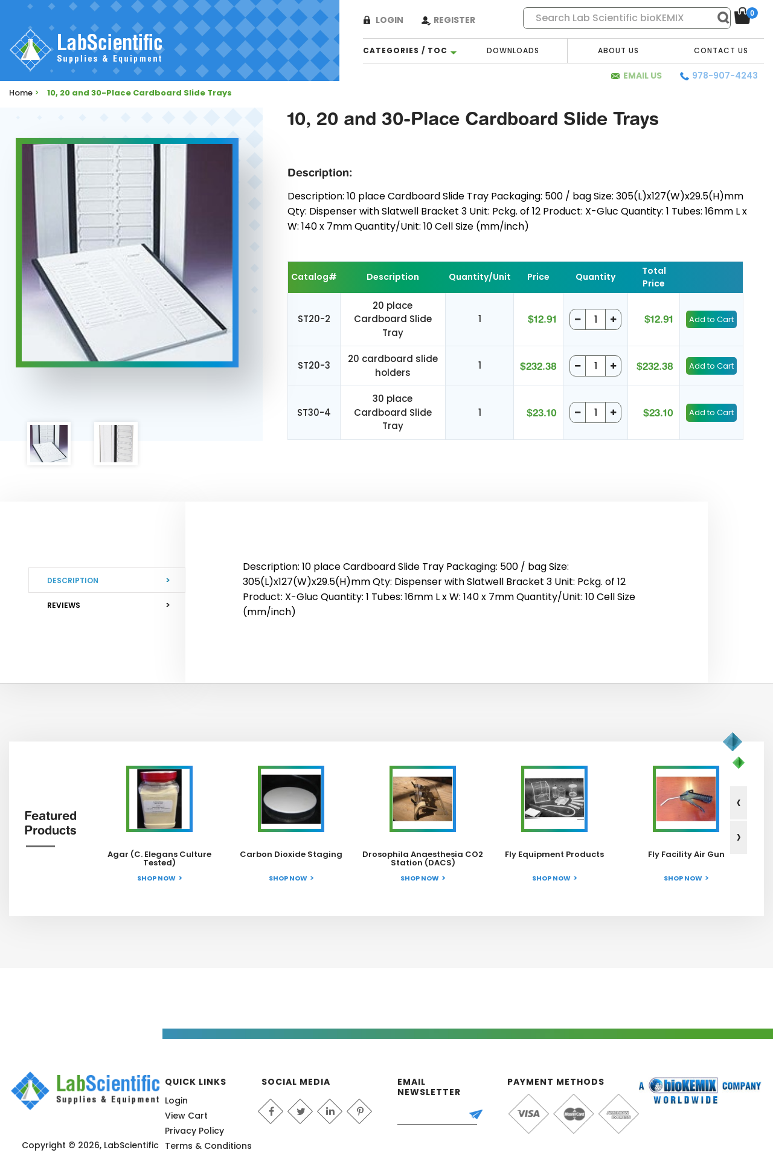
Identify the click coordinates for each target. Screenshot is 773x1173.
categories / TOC (405, 50)
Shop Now (156, 878)
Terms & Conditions (208, 1146)
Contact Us (721, 50)
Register (454, 20)
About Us (618, 50)
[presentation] (738, 802)
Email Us (642, 75)
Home (21, 93)
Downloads (513, 50)
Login (389, 20)
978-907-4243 (725, 75)
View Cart (186, 1116)
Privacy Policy (194, 1131)
